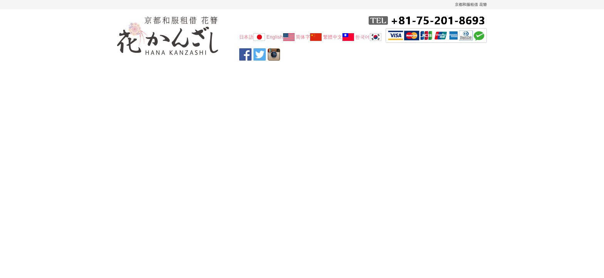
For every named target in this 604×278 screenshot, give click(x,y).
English (281, 37)
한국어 (368, 37)
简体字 (309, 37)
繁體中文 (338, 37)
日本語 (252, 37)
